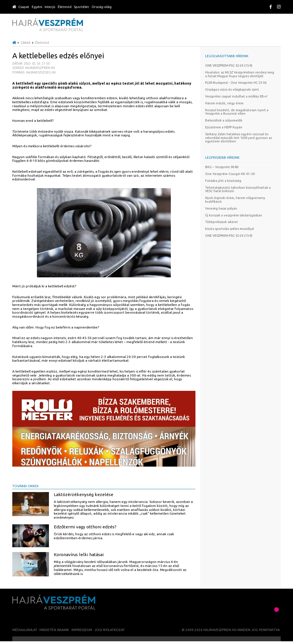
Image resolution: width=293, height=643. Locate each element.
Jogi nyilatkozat (109, 630)
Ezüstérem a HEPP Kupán (223, 127)
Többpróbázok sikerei (221, 222)
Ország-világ (102, 7)
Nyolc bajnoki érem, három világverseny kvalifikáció (235, 199)
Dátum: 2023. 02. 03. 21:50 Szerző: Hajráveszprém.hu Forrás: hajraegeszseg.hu (34, 68)
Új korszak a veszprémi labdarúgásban (233, 215)
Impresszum (82, 630)
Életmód (65, 7)
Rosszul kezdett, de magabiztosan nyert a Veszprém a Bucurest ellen (236, 112)
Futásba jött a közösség (223, 180)
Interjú (50, 7)
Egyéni (37, 7)
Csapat (23, 7)
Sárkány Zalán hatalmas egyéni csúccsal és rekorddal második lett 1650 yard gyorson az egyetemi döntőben (238, 137)
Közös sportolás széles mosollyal (229, 228)
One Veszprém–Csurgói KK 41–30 (230, 174)
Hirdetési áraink (54, 630)
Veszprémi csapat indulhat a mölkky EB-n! (236, 96)
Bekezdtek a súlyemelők (223, 120)
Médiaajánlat (24, 630)
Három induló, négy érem (224, 103)
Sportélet (81, 7)
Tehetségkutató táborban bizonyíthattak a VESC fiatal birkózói (238, 189)
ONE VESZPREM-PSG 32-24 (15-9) (228, 65)
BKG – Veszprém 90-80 (221, 167)
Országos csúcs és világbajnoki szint (232, 89)
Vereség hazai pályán (221, 208)
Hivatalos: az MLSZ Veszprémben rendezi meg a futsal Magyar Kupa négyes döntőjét (239, 74)
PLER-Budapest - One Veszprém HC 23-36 (235, 82)
